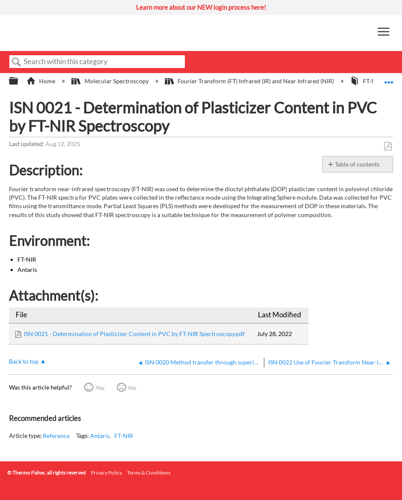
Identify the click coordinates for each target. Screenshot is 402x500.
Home (41, 81)
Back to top (24, 361)
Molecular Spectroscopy (110, 81)
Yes (100, 387)
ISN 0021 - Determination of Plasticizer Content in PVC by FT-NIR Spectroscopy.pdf (134, 333)
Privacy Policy (106, 472)
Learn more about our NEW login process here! (201, 7)
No (132, 387)
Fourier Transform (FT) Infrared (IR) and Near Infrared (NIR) (250, 81)
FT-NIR (123, 435)
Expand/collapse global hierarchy (19, 81)
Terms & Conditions (148, 472)
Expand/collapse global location (389, 78)
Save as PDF (388, 146)
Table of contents (357, 164)
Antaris (100, 435)
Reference (56, 435)
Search (16, 62)
